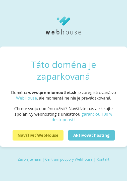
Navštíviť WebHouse (38, 135)
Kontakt (103, 159)
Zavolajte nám (29, 159)
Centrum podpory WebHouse (69, 159)
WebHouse (26, 98)
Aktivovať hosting (91, 135)
